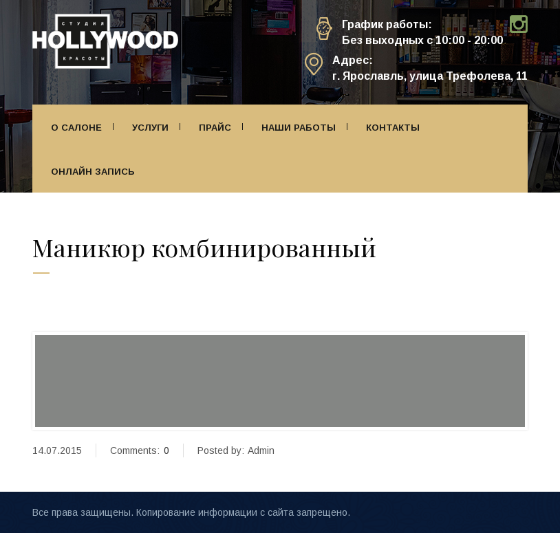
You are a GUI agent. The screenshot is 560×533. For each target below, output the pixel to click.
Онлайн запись (93, 171)
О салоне (76, 127)
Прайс (215, 127)
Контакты (393, 127)
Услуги (150, 127)
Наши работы (298, 127)
